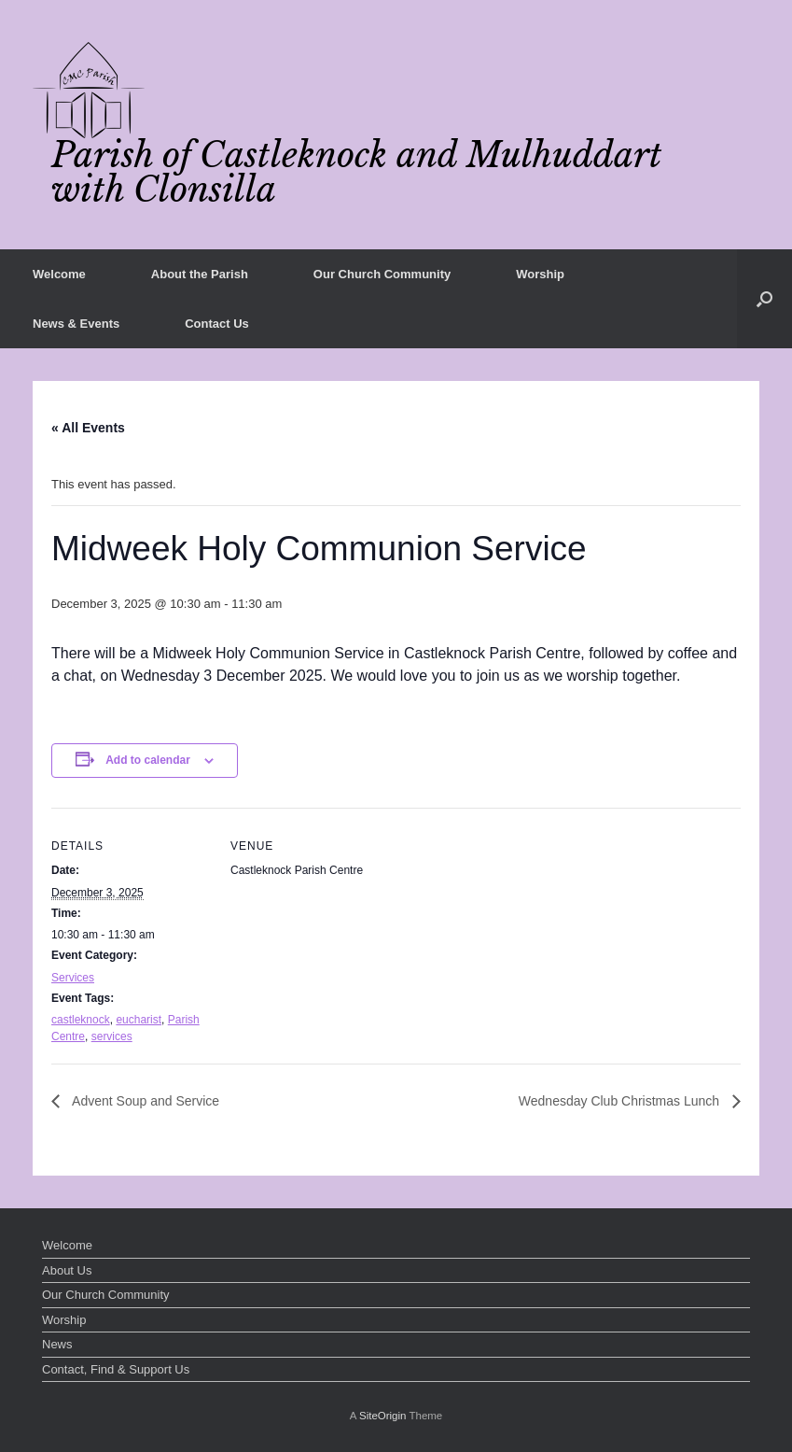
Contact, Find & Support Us (115, 1369)
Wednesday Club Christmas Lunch (621, 1100)
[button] (764, 298)
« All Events (88, 427)
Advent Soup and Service (144, 1100)
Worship (540, 274)
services (111, 1036)
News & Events (76, 324)
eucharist (138, 1019)
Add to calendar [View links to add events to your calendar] (147, 760)
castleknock (80, 1019)
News (57, 1344)
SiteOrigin (383, 1415)
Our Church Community (382, 274)
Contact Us (217, 324)
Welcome (59, 274)
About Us (66, 1270)
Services (72, 977)
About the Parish (199, 274)
